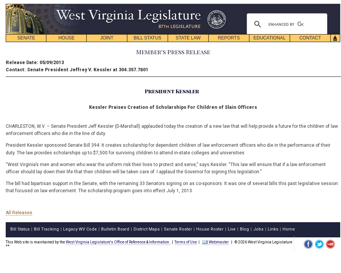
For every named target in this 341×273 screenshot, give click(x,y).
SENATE (26, 38)
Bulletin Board (115, 229)
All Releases (19, 212)
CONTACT (310, 38)
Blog (244, 229)
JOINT (107, 38)
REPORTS (229, 38)
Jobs (258, 229)
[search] (285, 24)
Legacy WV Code (80, 229)
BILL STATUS (147, 38)
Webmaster (215, 242)
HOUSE (67, 38)
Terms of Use (185, 242)
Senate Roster (178, 229)
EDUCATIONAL (269, 38)
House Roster (210, 229)
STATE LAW (188, 38)
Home (288, 229)
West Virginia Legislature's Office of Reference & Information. (118, 242)
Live (232, 229)
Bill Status (20, 229)
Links (273, 229)
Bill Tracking (46, 229)
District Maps (146, 229)
